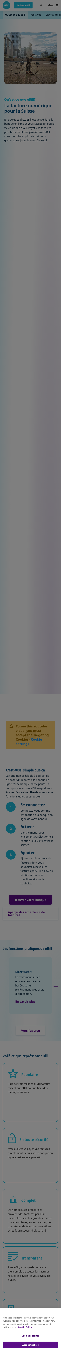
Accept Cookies (30, 1344)
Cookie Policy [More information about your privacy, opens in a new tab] (25, 1327)
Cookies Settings (30, 1335)
